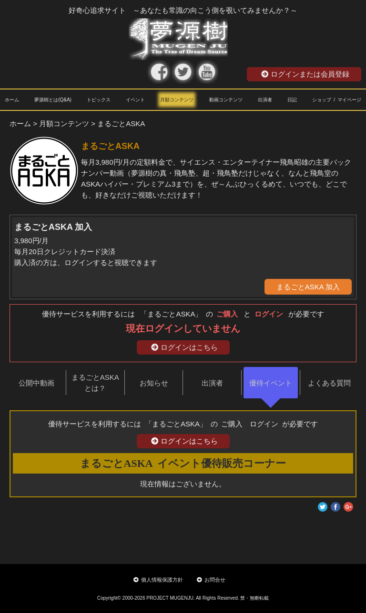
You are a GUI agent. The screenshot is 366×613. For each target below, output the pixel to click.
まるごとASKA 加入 (308, 287)
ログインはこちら (184, 347)
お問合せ (211, 580)
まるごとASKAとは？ (95, 382)
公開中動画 (36, 383)
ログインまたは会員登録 (305, 74)
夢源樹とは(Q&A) (52, 99)
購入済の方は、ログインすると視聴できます (85, 262)
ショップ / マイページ (336, 99)
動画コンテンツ (226, 99)
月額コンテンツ (176, 99)
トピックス (99, 99)
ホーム (12, 99)
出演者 (265, 99)
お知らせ (154, 383)
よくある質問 (329, 383)
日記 (292, 99)
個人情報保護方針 (158, 580)
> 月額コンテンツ (61, 123)
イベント (135, 99)
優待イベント (270, 383)
